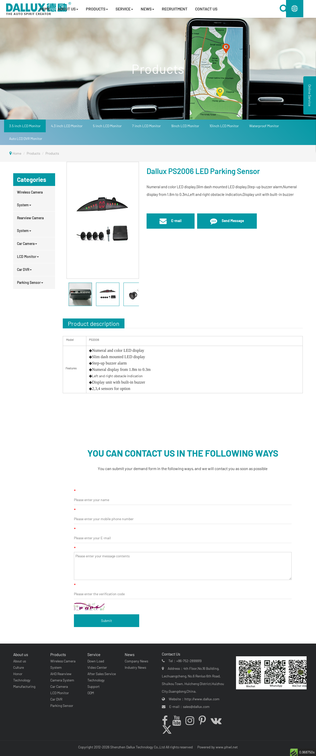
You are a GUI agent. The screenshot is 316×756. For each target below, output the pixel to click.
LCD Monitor (28, 256)
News (128, 654)
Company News (135, 661)
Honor (17, 674)
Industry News (134, 667)
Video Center (96, 667)
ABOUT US (68, 8)
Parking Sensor (30, 282)
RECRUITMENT (174, 8)
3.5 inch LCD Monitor (25, 126)
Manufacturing (23, 686)
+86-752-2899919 (190, 661)
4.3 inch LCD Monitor (67, 126)
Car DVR (24, 269)
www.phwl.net (227, 747)
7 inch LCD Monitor (146, 126)
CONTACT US (206, 8)
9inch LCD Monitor (185, 126)
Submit (106, 620)
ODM (90, 693)
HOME (45, 8)
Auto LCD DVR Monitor (25, 138)
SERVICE (124, 8)
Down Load (95, 661)
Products (33, 153)
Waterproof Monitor (264, 126)
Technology (21, 680)
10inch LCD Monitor (224, 126)
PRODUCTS (97, 8)
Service (93, 654)
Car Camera (27, 243)
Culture (17, 667)
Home (16, 153)
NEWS (147, 8)
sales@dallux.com (197, 706)
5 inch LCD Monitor (107, 126)
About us (19, 654)
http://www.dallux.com (203, 699)
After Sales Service (101, 674)
